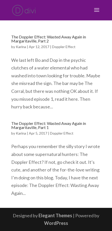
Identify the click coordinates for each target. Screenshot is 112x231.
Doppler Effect (64, 47)
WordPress (56, 223)
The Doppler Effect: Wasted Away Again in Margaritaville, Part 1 (48, 125)
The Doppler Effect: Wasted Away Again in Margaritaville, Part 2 (48, 38)
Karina (21, 47)
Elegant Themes (55, 215)
